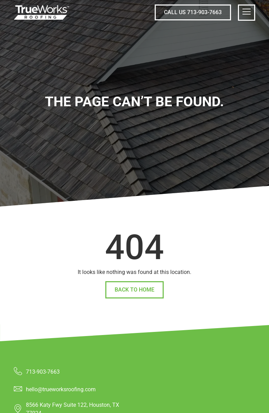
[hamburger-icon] (246, 12)
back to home (134, 289)
